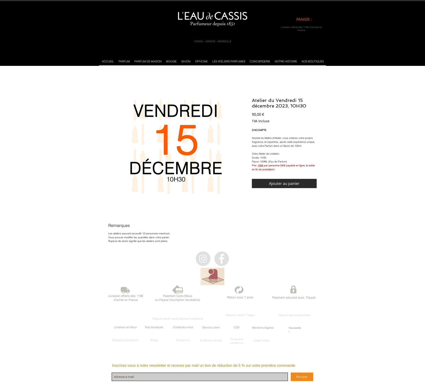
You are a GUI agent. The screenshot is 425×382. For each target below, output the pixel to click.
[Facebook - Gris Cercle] (221, 258)
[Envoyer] (302, 377)
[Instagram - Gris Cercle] (203, 258)
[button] (124, 61)
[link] (308, 19)
